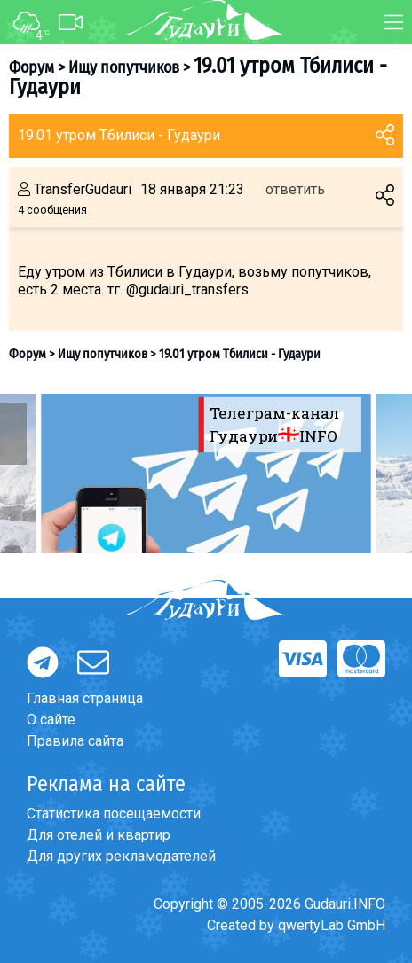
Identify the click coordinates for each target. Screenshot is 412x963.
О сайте (51, 719)
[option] (206, 473)
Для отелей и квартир (98, 834)
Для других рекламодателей (121, 856)
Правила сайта (75, 740)
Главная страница (85, 698)
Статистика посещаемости (114, 813)
